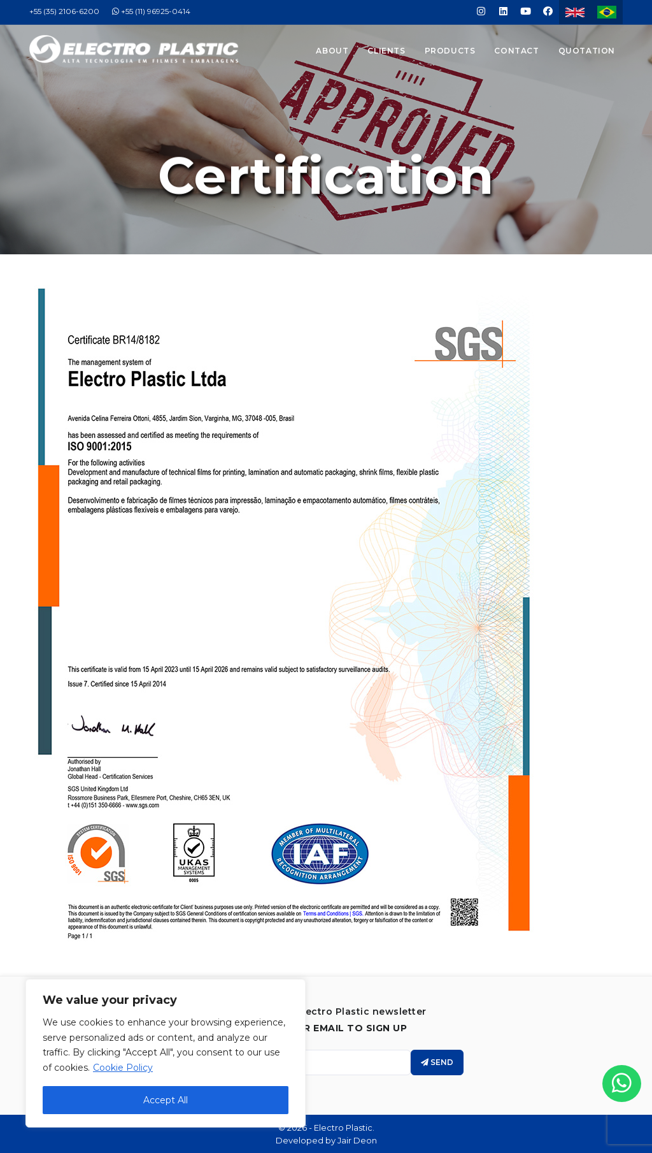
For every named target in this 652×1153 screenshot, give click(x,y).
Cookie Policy (123, 1067)
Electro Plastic (343, 1127)
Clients (386, 50)
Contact (516, 50)
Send (437, 1062)
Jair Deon (357, 1140)
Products (450, 50)
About (332, 50)
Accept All (165, 1100)
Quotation (586, 50)
